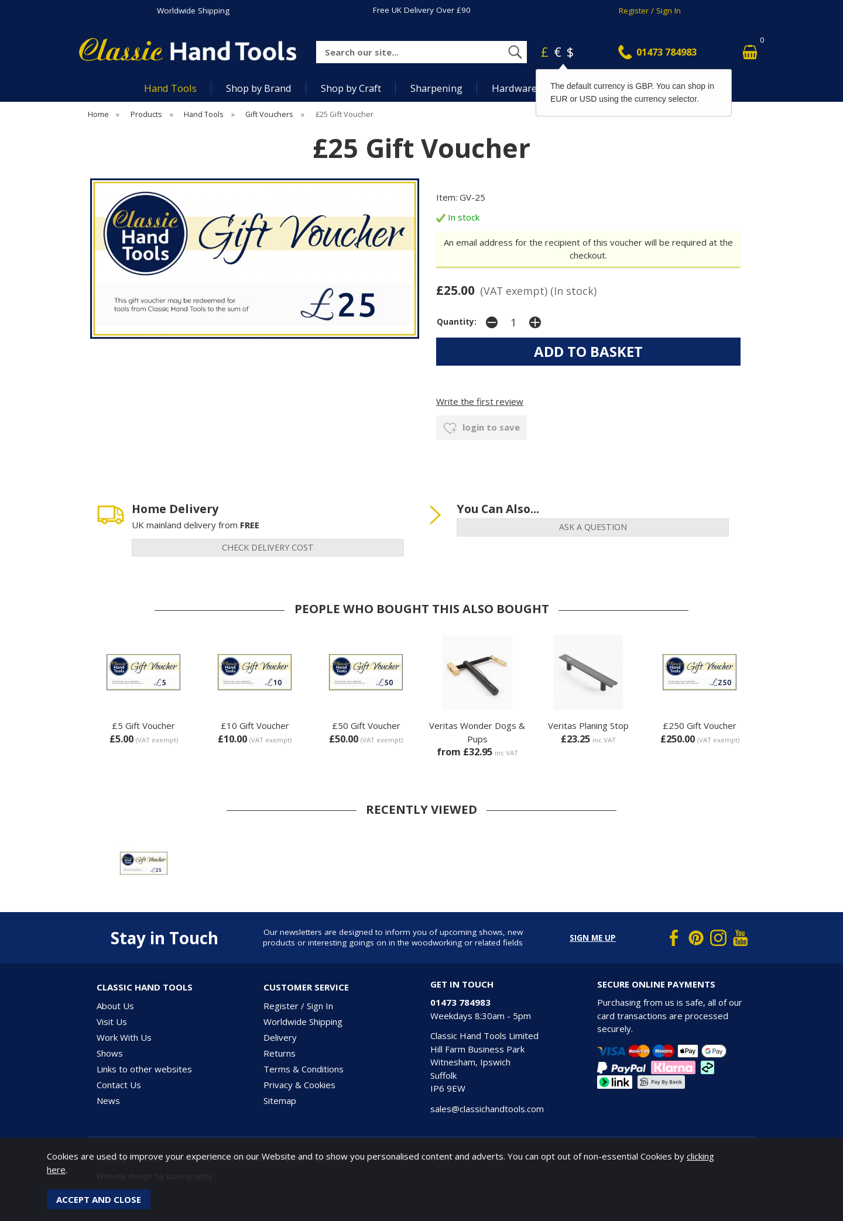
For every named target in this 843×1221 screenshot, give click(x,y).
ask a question (593, 526)
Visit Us (112, 1021)
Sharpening (436, 88)
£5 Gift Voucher (143, 725)
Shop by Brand (259, 88)
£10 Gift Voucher (255, 725)
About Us (115, 1006)
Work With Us (124, 1037)
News (108, 1100)
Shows (110, 1053)
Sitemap (279, 1100)
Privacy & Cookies (299, 1085)
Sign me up (593, 938)
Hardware (514, 88)
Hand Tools (170, 88)
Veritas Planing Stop (588, 725)
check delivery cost (268, 547)
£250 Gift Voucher (699, 725)
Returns (279, 1053)
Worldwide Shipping (193, 10)
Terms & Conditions (303, 1069)
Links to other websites (144, 1069)
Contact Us (119, 1085)
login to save (481, 428)
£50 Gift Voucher (366, 725)
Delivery (280, 1037)
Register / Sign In (650, 10)
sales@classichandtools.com (487, 1109)
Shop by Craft (351, 88)
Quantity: (457, 322)
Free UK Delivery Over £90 (422, 10)
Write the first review (479, 401)
